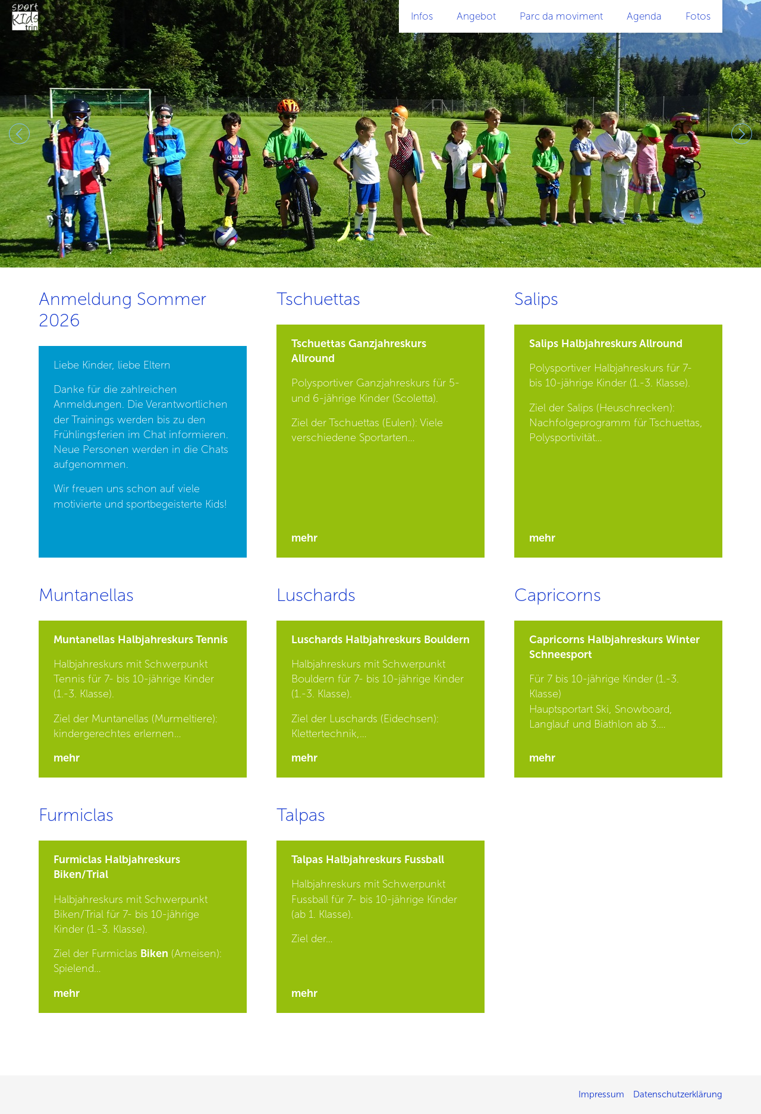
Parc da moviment (561, 16)
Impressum (601, 1094)
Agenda (644, 16)
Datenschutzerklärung (677, 1094)
